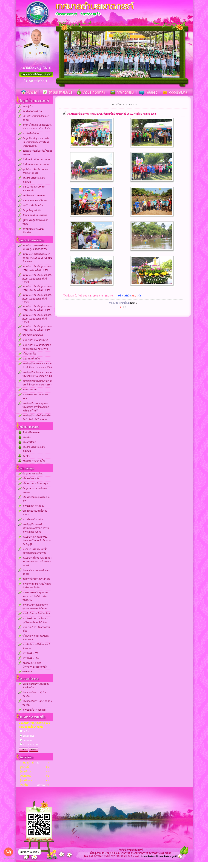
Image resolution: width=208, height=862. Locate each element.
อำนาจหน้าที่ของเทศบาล (34, 215)
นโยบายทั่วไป (29, 353)
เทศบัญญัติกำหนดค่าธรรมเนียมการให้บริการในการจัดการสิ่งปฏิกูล (35, 528)
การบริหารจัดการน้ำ (32, 519)
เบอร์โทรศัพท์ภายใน (32, 205)
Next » (133, 303)
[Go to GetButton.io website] (8, 859)
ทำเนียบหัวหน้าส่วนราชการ (36, 159)
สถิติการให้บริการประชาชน (36, 579)
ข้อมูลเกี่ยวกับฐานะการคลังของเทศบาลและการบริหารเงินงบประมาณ (35, 142)
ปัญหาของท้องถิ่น (31, 358)
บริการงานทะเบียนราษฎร (35, 483)
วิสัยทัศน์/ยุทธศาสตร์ (32, 335)
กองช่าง (26, 455)
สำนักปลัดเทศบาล (31, 432)
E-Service (27, 671)
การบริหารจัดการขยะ (33, 505)
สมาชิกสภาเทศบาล (32, 111)
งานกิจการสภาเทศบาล (33, 195)
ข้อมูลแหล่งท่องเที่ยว (32, 473)
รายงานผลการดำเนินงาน (34, 200)
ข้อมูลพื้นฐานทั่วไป (31, 210)
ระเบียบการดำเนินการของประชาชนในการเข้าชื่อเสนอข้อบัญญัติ (36, 540)
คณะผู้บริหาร (29, 106)
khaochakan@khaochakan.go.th (159, 856)
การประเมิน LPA (30, 658)
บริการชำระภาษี (30, 478)
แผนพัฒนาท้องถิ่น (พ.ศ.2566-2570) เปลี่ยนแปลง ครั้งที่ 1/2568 (37, 318)
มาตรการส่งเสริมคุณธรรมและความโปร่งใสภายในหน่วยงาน (35, 596)
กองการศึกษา (29, 442)
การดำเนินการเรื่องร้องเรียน (36, 613)
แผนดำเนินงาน (29, 389)
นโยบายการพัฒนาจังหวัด (35, 340)
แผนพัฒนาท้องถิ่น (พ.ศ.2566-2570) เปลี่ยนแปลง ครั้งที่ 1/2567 (37, 298)
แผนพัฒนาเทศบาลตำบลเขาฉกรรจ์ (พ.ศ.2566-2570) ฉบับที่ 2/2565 (37, 258)
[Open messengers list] (8, 851)
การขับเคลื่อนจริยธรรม (34, 709)
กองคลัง (26, 437)
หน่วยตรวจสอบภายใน (33, 460)
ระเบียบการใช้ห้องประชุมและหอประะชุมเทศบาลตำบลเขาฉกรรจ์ (37, 562)
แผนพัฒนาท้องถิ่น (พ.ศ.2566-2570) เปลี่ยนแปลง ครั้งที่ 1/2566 (37, 278)
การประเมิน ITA (30, 653)
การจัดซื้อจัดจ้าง (30, 133)
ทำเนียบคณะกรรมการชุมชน (36, 164)
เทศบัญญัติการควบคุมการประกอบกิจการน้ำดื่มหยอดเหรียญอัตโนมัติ (35, 407)
